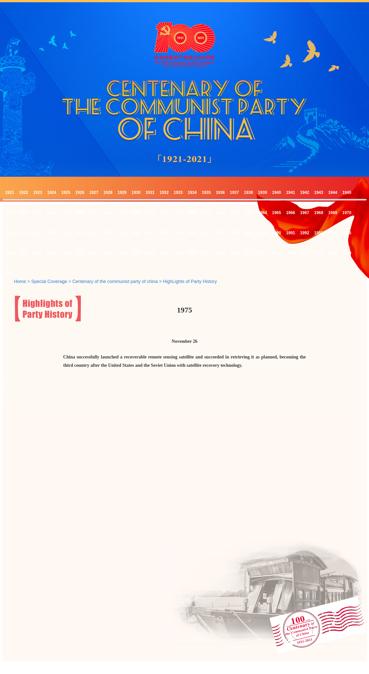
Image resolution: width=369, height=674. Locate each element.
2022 (9, 273)
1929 (122, 192)
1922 (23, 192)
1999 (51, 253)
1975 (65, 233)
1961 (220, 213)
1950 (65, 213)
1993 (318, 233)
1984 (192, 233)
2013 (248, 253)
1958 (178, 213)
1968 (318, 213)
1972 (23, 233)
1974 (51, 233)
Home (20, 281)
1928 (107, 192)
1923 (37, 192)
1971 (9, 233)
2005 (136, 253)
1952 (94, 213)
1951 (79, 213)
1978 (107, 233)
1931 (150, 192)
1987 (234, 233)
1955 (136, 213)
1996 (9, 253)
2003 (107, 253)
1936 (220, 192)
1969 (332, 213)
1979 (122, 233)
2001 (79, 253)
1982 (164, 233)
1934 (192, 192)
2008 (178, 253)
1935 (206, 192)
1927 (94, 192)
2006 (150, 253)
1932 (164, 192)
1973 (37, 233)
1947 (23, 213)
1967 (304, 213)
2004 (122, 253)
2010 (206, 253)
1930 (136, 192)
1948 (37, 213)
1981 (150, 233)
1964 (262, 213)
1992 (304, 233)
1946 (9, 213)
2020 (346, 253)
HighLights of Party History (190, 281)
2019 (332, 253)
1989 (262, 233)
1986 (220, 233)
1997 (23, 253)
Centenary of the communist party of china (115, 281)
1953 (107, 213)
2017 (304, 253)
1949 (51, 213)
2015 (276, 253)
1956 (150, 213)
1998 (37, 253)
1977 (94, 233)
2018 (318, 253)
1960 (206, 213)
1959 (192, 213)
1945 (346, 192)
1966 (290, 213)
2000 (65, 253)
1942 (304, 192)
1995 (346, 233)
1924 (51, 192)
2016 (290, 253)
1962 (234, 213)
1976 (79, 233)
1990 (276, 233)
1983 (178, 233)
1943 (318, 192)
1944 (332, 192)
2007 (164, 253)
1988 (248, 233)
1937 (234, 192)
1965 (276, 213)
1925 (65, 192)
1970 (346, 213)
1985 (206, 233)
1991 (290, 233)
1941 (290, 192)
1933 (178, 192)
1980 (136, 233)
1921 (9, 192)
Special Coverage (49, 281)
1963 (248, 213)
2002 (94, 253)
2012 (234, 253)
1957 (164, 213)
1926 (79, 192)
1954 (122, 213)
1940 (276, 192)
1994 (332, 233)
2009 (192, 253)
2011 (220, 253)
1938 (248, 192)
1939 (262, 192)
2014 (262, 253)
